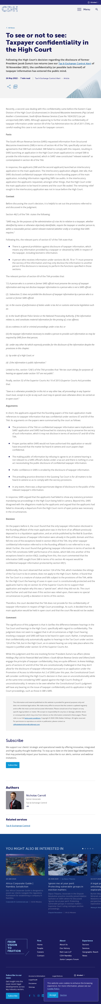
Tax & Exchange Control (18, 825)
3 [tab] (87, 857)
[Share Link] (9, 88)
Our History (65, 948)
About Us (64, 944)
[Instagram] (38, 996)
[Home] (10, 9)
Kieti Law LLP (65, 952)
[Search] (96, 9)
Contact (40, 956)
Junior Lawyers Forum (69, 959)
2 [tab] (85, 857)
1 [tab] (82, 857)
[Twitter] (34, 996)
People (40, 948)
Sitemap (32, 987)
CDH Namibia (66, 956)
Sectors (85, 944)
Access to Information (37, 976)
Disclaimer (33, 983)
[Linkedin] (43, 996)
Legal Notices (57, 976)
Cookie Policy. (53, 989)
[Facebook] (29, 996)
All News (11, 29)
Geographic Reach (90, 952)
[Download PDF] (15, 88)
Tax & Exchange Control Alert (74, 64)
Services (85, 948)
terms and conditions (33, 718)
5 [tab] (92, 857)
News (84, 956)
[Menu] (83, 9)
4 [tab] (90, 857)
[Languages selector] (93, 2)
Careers (40, 952)
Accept (52, 995)
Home (39, 944)
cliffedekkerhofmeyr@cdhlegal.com (26, 724)
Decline (63, 995)
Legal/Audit (33, 980)
